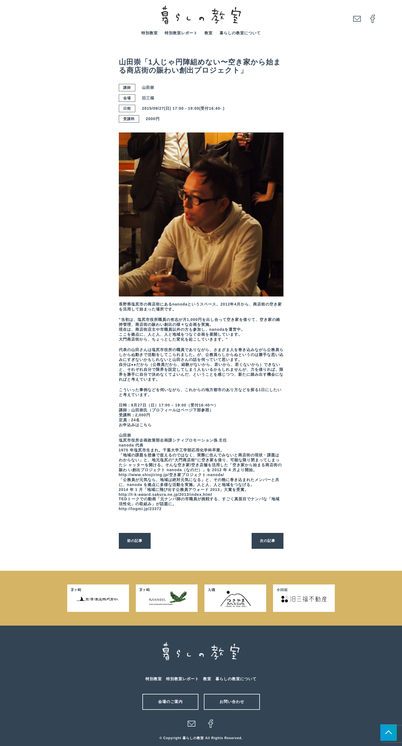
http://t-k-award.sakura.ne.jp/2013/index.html (165, 494)
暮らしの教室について (240, 33)
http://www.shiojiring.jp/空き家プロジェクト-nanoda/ (171, 475)
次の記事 (267, 540)
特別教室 (149, 33)
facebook (372, 19)
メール (191, 723)
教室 (208, 33)
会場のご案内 (170, 701)
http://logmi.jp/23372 (140, 509)
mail (357, 19)
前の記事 (135, 540)
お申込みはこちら (135, 425)
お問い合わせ (232, 701)
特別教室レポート (181, 33)
